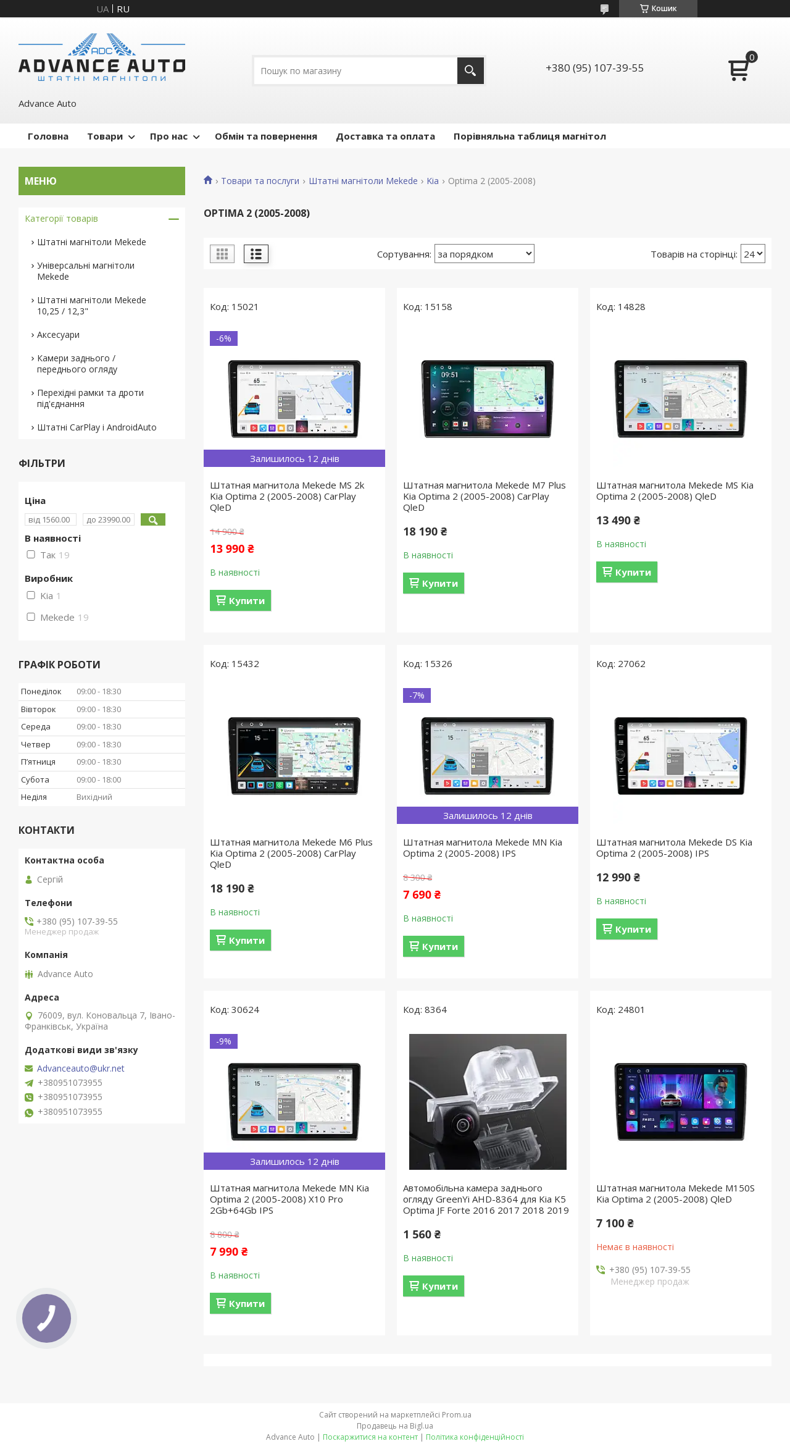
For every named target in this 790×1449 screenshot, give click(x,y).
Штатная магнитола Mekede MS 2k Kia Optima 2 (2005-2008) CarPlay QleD (287, 496)
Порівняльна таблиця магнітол (530, 136)
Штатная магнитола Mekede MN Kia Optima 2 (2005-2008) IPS (482, 847)
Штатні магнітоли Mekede (363, 181)
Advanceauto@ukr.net (81, 1068)
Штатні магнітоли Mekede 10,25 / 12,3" (91, 305)
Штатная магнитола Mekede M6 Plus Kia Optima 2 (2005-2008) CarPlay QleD (291, 853)
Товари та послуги (260, 181)
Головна (48, 136)
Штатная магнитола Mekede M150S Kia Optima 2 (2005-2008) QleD (675, 1193)
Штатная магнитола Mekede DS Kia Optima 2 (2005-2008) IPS (674, 847)
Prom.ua (457, 1414)
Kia (432, 181)
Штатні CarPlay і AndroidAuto (97, 427)
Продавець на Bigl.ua (395, 1426)
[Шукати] (470, 70)
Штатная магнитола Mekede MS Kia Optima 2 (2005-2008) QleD (675, 490)
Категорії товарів (61, 218)
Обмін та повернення (266, 136)
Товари (105, 136)
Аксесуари (58, 334)
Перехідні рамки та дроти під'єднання (90, 398)
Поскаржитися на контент (370, 1437)
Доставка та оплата (385, 136)
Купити (247, 600)
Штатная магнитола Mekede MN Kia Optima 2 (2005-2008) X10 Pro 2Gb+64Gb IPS (289, 1199)
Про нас (169, 136)
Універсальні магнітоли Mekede (86, 270)
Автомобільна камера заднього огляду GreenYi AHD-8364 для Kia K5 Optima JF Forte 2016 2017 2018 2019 (486, 1199)
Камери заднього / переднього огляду (77, 363)
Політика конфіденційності (475, 1437)
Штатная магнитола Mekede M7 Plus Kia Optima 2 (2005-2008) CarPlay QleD (484, 496)
